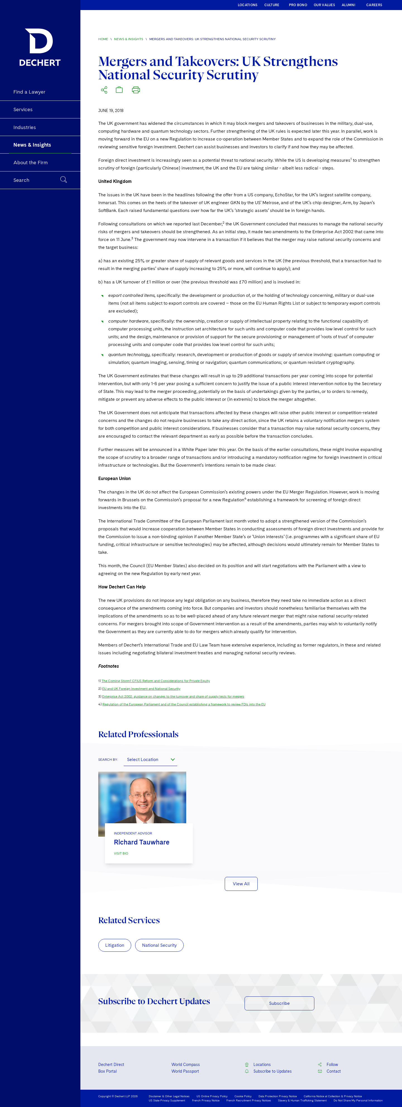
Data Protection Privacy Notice (278, 1096)
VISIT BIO (121, 853)
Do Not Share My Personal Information (358, 1100)
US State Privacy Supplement (167, 1100)
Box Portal (107, 1071)
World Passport (185, 1071)
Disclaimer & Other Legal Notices (169, 1096)
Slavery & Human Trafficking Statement (302, 1100)
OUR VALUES (324, 5)
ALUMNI (348, 5)
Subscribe (279, 1003)
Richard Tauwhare (141, 842)
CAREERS (374, 5)
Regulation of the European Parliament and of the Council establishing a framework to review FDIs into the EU (183, 704)
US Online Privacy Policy (212, 1096)
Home (103, 39)
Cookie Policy (243, 1096)
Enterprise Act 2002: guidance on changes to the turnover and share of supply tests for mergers (173, 696)
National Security (159, 945)
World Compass (185, 1064)
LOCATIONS (248, 5)
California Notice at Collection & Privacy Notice (333, 1096)
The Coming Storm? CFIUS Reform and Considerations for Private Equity (156, 681)
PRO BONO (298, 5)
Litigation (114, 945)
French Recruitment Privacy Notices (248, 1100)
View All (241, 883)
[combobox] (150, 759)
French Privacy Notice (205, 1100)
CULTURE (271, 5)
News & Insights (128, 39)
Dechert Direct (111, 1064)
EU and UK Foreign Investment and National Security (141, 689)
